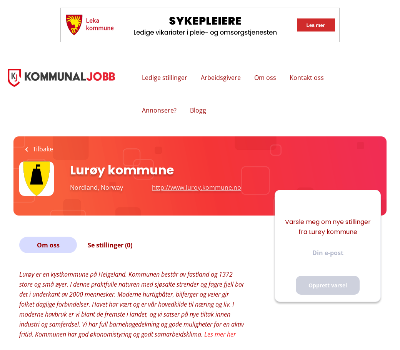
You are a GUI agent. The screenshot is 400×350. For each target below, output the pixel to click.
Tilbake (42, 149)
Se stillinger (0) (110, 245)
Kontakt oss (307, 77)
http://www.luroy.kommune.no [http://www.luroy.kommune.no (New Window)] (196, 187)
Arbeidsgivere (221, 77)
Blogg (198, 110)
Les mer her (220, 334)
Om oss (265, 77)
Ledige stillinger (164, 77)
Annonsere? (159, 110)
